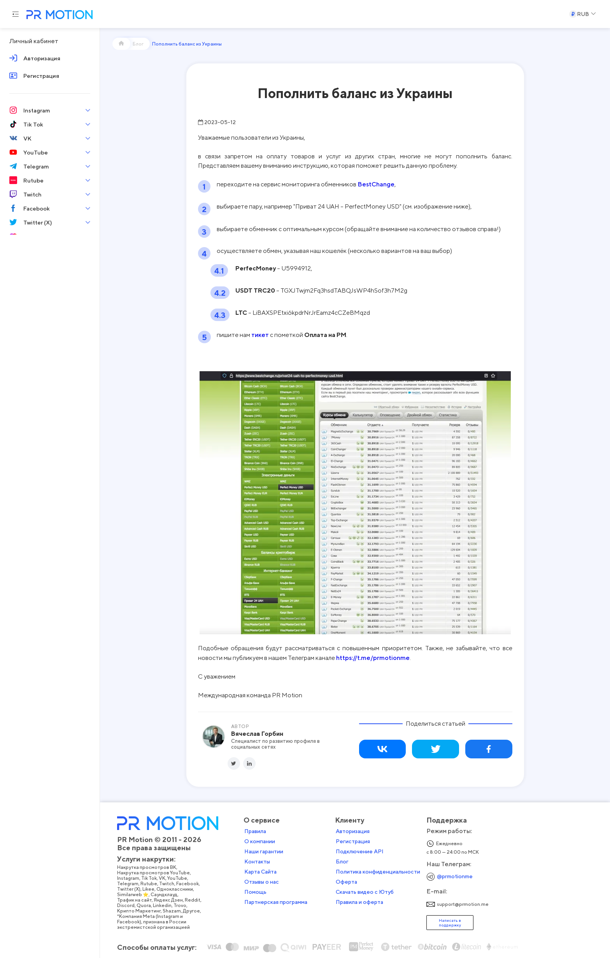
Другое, (225, 906)
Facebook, (222, 878)
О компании (293, 836)
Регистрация (386, 836)
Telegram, (162, 878)
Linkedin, (196, 900)
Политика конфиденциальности (411, 866)
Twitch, (201, 878)
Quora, (178, 900)
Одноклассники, (209, 884)
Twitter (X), (163, 884)
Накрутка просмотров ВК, (181, 862)
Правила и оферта (393, 897)
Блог (375, 856)
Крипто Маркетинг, (173, 906)
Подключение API (393, 846)
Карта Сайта (294, 866)
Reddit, (227, 895)
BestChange (376, 184)
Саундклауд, (198, 889)
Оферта (380, 877)
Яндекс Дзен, (202, 895)
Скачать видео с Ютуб (398, 887)
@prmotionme (488, 871)
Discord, (160, 900)
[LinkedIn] (249, 763)
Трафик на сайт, (169, 895)
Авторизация (386, 826)
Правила (289, 826)
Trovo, (214, 900)
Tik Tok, (183, 873)
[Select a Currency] (582, 14)
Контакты (290, 856)
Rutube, (183, 878)
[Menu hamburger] (15, 14)
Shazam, (206, 906)
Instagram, (163, 873)
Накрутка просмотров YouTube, (188, 867)
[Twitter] (234, 763)
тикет (260, 335)
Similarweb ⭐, (167, 889)
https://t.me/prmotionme (373, 657)
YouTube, (212, 873)
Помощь (289, 887)
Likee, (183, 884)
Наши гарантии (297, 846)
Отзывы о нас (295, 877)
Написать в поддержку (483, 917)
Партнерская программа (309, 897)
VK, (196, 873)
